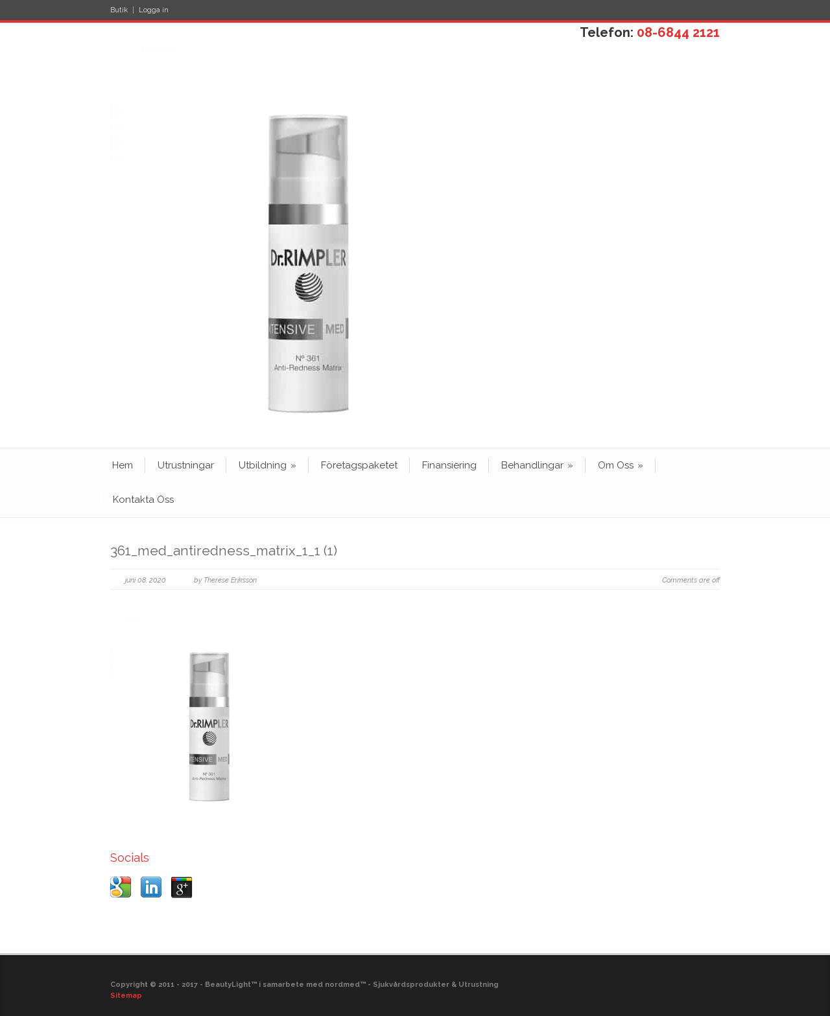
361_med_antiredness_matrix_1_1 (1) (223, 550)
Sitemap (126, 995)
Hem (122, 465)
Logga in (154, 10)
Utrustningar (186, 465)
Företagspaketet (359, 465)
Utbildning (267, 465)
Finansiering (449, 465)
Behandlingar (537, 465)
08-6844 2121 (678, 32)
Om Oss (620, 465)
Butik (119, 10)
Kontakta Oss (143, 499)
